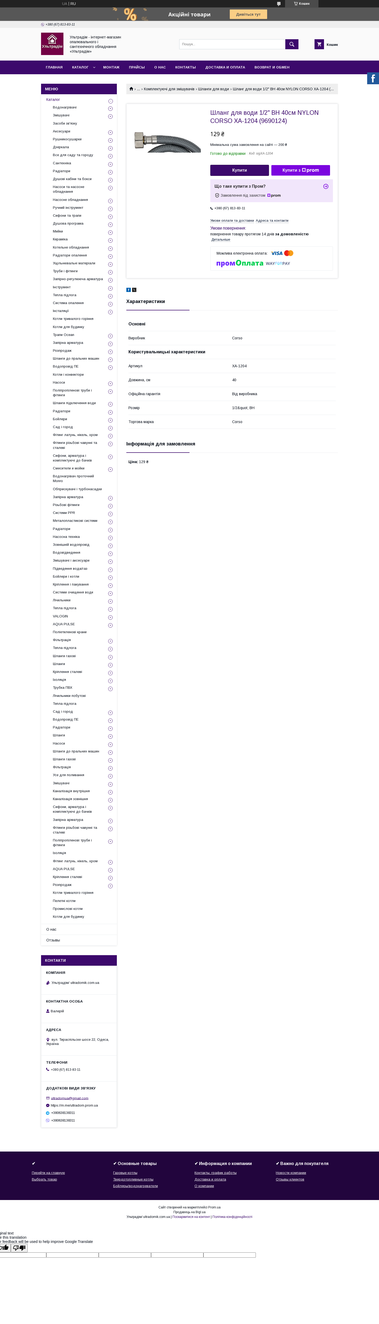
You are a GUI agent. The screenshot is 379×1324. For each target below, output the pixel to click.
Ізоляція (59, 680)
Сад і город (63, 427)
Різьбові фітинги (66, 505)
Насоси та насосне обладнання (68, 189)
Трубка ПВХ (62, 688)
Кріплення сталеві (67, 672)
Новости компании (291, 1173)
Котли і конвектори (68, 374)
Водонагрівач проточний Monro (73, 478)
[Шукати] (291, 44)
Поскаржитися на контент (191, 1217)
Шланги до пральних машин (76, 358)
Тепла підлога (64, 295)
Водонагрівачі (65, 107)
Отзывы (53, 940)
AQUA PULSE (64, 624)
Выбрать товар (44, 1179)
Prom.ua (214, 1207)
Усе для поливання (68, 775)
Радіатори (61, 171)
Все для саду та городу (73, 155)
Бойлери (60, 419)
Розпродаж (62, 351)
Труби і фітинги (65, 271)
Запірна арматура (68, 343)
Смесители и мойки (68, 468)
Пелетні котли (64, 901)
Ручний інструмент (68, 208)
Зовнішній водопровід (71, 545)
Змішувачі (61, 115)
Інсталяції (61, 311)
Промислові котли (68, 909)
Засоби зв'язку (65, 123)
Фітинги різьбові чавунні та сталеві (75, 445)
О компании (204, 1186)
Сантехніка (62, 163)
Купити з (300, 170)
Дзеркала (61, 147)
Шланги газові (64, 656)
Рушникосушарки (67, 139)
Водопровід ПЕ (65, 366)
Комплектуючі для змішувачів (169, 89)
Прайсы (137, 67)
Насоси (59, 382)
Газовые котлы (125, 1173)
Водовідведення (66, 552)
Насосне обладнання (70, 200)
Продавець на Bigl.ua (189, 1212)
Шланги (59, 664)
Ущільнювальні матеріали (74, 263)
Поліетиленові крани (70, 632)
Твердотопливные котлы (133, 1179)
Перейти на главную (48, 1173)
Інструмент (62, 287)
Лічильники (62, 600)
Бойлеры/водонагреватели (135, 1186)
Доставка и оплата (225, 67)
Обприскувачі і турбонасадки (77, 489)
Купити (239, 170)
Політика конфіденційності (232, 1217)
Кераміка (60, 239)
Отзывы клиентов (290, 1179)
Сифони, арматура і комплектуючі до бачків (72, 458)
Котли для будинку (68, 327)
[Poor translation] (19, 1248)
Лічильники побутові (69, 696)
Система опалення (68, 303)
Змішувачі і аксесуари (71, 560)
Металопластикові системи (75, 521)
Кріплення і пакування (71, 584)
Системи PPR (64, 513)
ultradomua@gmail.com (69, 1098)
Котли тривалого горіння (73, 319)
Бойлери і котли (66, 576)
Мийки (58, 231)
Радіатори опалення (70, 255)
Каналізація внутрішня (71, 791)
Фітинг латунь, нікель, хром (75, 435)
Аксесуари (61, 131)
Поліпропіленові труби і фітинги (72, 392)
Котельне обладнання (71, 247)
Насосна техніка (66, 537)
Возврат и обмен (272, 67)
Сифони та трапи (67, 215)
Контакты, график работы (216, 1173)
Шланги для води (213, 89)
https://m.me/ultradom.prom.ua (74, 1105)
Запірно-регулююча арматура (78, 279)
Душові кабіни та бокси (72, 179)
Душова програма (68, 223)
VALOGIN (60, 616)
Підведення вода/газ (70, 569)
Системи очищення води (73, 592)
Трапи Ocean (63, 335)
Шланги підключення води (74, 403)
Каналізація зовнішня (70, 799)
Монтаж (111, 67)
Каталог (80, 67)
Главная (54, 67)
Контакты (185, 67)
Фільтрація (62, 640)
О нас (160, 67)
